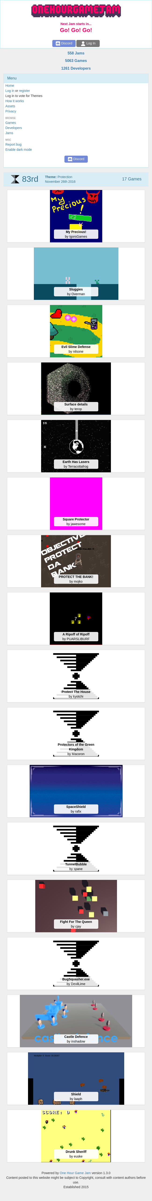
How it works (14, 101)
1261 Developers (76, 68)
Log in (9, 91)
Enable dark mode (18, 149)
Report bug (13, 144)
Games (10, 123)
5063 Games (76, 61)
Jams (9, 133)
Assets (10, 106)
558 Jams (75, 53)
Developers (13, 128)
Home (9, 85)
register (24, 91)
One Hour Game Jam (75, 1173)
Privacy (10, 111)
